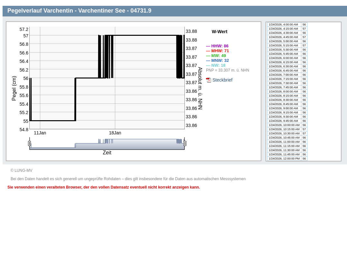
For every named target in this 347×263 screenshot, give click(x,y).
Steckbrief (222, 80)
